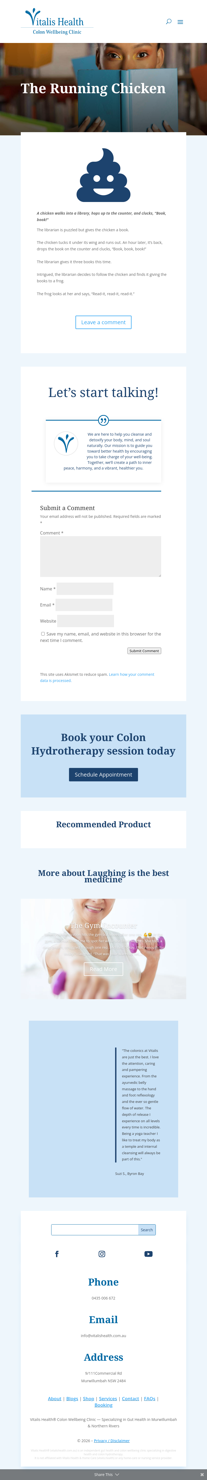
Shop (88, 1398)
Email (47, 605)
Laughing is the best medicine (126, 876)
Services (108, 1398)
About (54, 1398)
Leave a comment (103, 322)
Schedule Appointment (103, 774)
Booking (104, 1405)
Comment (52, 533)
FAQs (149, 1398)
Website (48, 621)
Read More (103, 969)
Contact (130, 1398)
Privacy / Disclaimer (112, 1440)
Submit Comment (144, 650)
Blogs (72, 1398)
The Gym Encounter (103, 925)
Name (48, 589)
